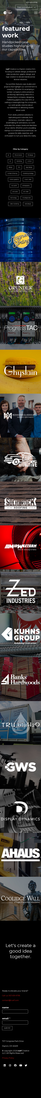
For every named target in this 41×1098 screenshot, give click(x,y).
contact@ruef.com (10, 1000)
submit (7, 1028)
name (5, 1007)
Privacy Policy (8, 1058)
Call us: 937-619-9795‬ (11, 996)
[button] (36, 13)
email (6, 1018)
